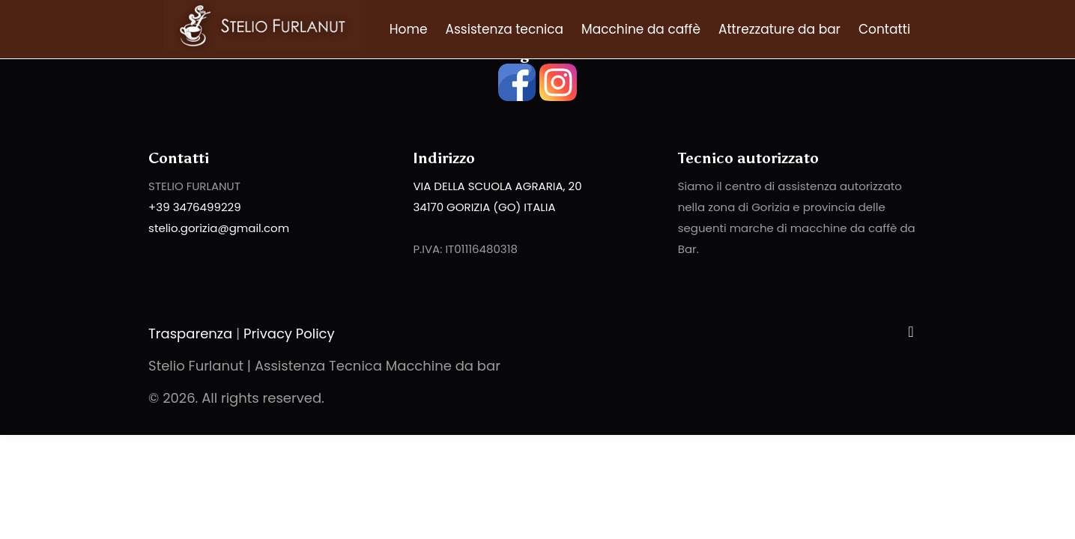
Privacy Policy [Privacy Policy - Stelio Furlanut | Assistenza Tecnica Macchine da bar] (289, 333)
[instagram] (558, 97)
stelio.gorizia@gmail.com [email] (218, 228)
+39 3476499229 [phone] (194, 207)
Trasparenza (190, 333)
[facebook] (517, 97)
